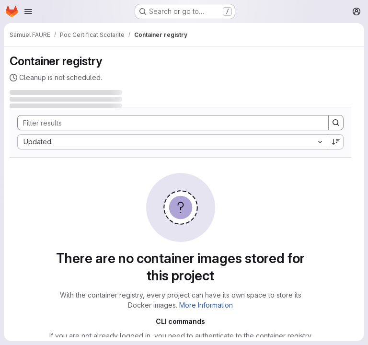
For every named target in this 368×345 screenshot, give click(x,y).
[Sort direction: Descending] (336, 142)
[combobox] (172, 142)
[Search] (168, 122)
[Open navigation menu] (28, 11)
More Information (206, 305)
